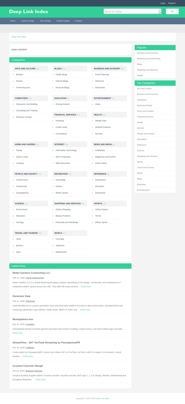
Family (19, 150)
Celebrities (100, 150)
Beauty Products (63, 216)
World (139, 173)
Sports (140, 162)
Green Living (22, 157)
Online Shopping (63, 209)
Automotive (100, 193)
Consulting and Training (26, 110)
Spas (18, 252)
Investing (60, 120)
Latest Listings (27, 21)
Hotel (18, 239)
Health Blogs (61, 74)
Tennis (98, 216)
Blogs (139, 64)
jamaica (19, 245)
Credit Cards (61, 127)
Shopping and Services (147, 70)
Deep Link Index (18, 37)
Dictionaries (100, 180)
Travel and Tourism (145, 167)
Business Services (34, 371)
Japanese (60, 245)
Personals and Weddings (67, 222)
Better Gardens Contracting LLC (31, 273)
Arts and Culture (144, 88)
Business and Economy (147, 53)
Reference (141, 145)
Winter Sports (62, 193)
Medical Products (103, 127)
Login (162, 3)
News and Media (144, 105)
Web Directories (63, 163)
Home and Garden (145, 111)
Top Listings (45, 21)
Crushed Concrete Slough (28, 366)
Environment (22, 209)
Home (12, 21)
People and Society (146, 133)
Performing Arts (23, 87)
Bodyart (19, 74)
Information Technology (66, 150)
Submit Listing (63, 21)
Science (140, 150)
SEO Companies (63, 157)
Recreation (142, 139)
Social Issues (22, 180)
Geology (20, 222)
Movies (19, 81)
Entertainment (143, 190)
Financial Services (145, 117)
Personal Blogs (62, 87)
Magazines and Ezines (105, 157)
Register (172, 3)
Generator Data (21, 296)
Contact (78, 21)
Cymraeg (60, 239)
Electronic (99, 81)
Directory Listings (24, 117)
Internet (140, 128)
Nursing (98, 133)
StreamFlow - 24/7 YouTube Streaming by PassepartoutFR (46, 342)
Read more (86, 286)
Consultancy (61, 133)
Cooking (20, 163)
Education (141, 184)
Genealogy (60, 180)
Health (140, 75)
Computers (142, 100)
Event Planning (102, 74)
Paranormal (21, 186)
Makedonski (61, 252)
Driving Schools (63, 104)
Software (30, 347)
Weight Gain (100, 120)
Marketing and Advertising (148, 58)
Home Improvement (35, 278)
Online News (101, 163)
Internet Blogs (62, 81)
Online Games (101, 209)
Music (98, 104)
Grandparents (22, 193)
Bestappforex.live (23, 319)
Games (59, 186)
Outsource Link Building (27, 104)
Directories (100, 87)
